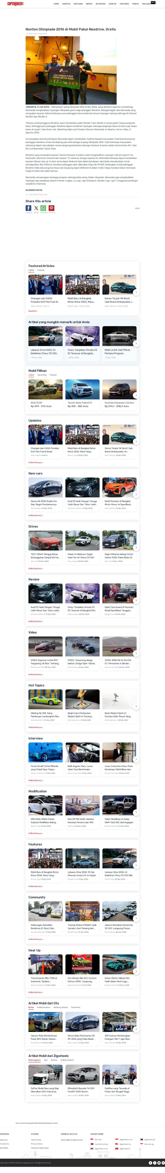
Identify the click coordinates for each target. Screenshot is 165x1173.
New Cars (78, 4)
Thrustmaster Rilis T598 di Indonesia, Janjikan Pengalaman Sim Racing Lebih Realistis (45, 980)
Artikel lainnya (34, 462)
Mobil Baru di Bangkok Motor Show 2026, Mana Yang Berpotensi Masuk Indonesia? (80, 300)
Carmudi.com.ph (99, 1144)
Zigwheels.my (123, 1144)
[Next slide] (136, 292)
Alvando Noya (73, 667)
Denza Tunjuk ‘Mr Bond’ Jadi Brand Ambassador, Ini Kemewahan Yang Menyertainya (119, 300)
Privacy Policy (37, 1144)
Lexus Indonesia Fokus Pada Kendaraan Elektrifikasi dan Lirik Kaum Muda (119, 768)
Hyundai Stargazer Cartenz (119, 403)
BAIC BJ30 (36, 403)
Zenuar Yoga (73, 306)
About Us (3, 1140)
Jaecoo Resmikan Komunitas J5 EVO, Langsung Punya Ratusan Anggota (119, 927)
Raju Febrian (33, 34)
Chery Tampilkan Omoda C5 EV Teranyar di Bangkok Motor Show (82, 352)
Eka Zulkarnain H (37, 720)
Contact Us (4, 1144)
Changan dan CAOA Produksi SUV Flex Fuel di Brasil (44, 300)
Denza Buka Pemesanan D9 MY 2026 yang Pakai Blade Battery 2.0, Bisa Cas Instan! (82, 1037)
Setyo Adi (34, 561)
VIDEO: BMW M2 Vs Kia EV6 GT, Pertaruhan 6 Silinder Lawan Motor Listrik (118, 662)
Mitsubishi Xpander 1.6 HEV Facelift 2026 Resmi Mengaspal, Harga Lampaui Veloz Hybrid (81, 1090)
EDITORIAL (4, 1148)
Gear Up (112, 4)
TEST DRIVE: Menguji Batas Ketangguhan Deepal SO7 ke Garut (44, 556)
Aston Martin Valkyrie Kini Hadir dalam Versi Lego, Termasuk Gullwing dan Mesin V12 (119, 980)
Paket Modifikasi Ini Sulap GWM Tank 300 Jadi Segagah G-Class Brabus (119, 821)
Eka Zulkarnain (36, 1043)
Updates (66, 4)
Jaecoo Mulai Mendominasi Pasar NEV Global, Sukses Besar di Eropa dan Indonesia (45, 1037)
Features (124, 4)
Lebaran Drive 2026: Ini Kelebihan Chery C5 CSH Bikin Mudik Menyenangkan (45, 352)
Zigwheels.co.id (123, 1140)
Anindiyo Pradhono (75, 508)
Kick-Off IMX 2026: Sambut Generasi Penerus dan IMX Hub (81, 821)
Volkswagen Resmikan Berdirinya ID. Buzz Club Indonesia (42, 927)
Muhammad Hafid (38, 667)
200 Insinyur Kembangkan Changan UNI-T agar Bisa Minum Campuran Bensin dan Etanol (119, 1037)
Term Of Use (36, 1140)
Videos (135, 4)
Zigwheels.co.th (99, 1149)
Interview (100, 4)
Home (56, 4)
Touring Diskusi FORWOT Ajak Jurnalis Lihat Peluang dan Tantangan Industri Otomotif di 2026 (82, 927)
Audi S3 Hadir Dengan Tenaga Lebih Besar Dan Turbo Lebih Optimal (82, 503)
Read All (32, 311)
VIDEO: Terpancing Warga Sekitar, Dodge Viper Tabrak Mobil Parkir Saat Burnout (81, 662)
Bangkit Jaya (110, 614)
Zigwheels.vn (122, 1149)
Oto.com (96, 1140)
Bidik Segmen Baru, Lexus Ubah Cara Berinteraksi (80, 768)
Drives (89, 4)
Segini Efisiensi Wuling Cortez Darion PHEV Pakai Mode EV (119, 556)
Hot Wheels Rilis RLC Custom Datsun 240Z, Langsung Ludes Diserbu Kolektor (82, 980)
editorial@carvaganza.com (72, 1140)
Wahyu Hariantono (38, 773)
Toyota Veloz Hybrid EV (80, 403)
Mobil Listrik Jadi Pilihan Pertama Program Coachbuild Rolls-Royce (117, 352)
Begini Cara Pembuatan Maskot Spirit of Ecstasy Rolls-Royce (80, 715)
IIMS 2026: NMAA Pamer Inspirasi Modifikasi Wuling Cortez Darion (43, 821)
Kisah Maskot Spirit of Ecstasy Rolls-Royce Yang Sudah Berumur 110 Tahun (117, 715)
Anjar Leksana (36, 306)
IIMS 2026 (146, 4)
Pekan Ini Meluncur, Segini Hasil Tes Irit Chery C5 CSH (81, 556)
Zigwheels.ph (147, 1140)
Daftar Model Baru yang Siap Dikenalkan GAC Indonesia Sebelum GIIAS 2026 (45, 1090)
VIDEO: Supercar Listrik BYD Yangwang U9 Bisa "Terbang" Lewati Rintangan (45, 662)
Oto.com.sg (147, 1144)
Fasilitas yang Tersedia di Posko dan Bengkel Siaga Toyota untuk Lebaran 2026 (118, 1090)
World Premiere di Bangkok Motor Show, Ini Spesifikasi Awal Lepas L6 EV (118, 503)
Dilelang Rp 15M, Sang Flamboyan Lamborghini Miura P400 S (45, 715)
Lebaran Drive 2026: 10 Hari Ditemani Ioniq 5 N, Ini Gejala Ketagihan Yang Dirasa (82, 874)
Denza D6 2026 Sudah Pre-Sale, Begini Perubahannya (44, 503)
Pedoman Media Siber (40, 1148)
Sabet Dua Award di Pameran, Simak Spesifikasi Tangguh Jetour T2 (119, 609)
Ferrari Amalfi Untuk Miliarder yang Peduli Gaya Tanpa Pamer (44, 768)
